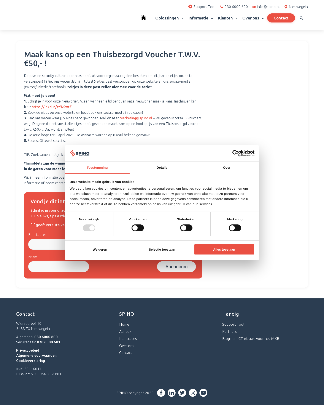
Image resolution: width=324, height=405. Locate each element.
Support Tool (233, 324)
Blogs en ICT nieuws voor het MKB (250, 338)
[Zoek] (301, 17)
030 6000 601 (48, 342)
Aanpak (125, 331)
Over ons (126, 346)
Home (124, 324)
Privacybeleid (27, 350)
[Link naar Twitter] (182, 393)
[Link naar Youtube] (203, 393)
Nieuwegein (298, 7)
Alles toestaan (224, 249)
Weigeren (100, 249)
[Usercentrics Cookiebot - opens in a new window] (235, 153)
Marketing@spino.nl (136, 118)
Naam (32, 257)
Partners (229, 331)
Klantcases (128, 338)
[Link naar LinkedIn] (172, 393)
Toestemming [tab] (97, 167)
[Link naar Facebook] (161, 393)
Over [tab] (227, 167)
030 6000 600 (236, 7)
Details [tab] (162, 167)
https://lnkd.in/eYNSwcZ (52, 107)
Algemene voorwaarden (36, 355)
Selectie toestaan (162, 249)
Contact (125, 353)
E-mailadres (37, 235)
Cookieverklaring (30, 361)
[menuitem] (146, 17)
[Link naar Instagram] (193, 393)
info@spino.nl (268, 7)
